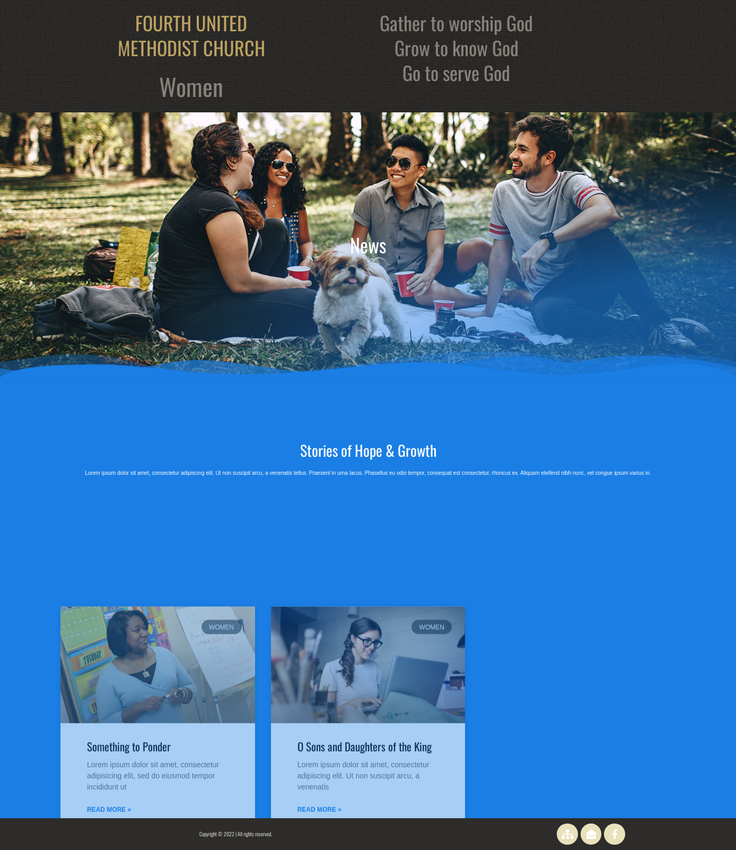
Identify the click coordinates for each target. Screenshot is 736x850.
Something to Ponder (129, 817)
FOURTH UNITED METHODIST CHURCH (191, 34)
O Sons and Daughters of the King (364, 817)
